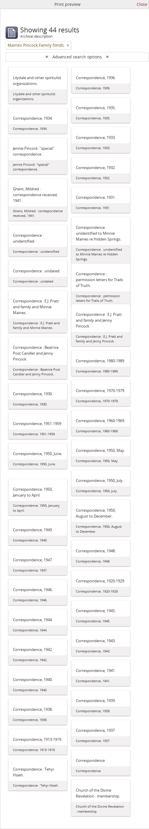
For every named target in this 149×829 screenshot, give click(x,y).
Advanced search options (77, 57)
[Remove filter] (68, 45)
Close (142, 4)
